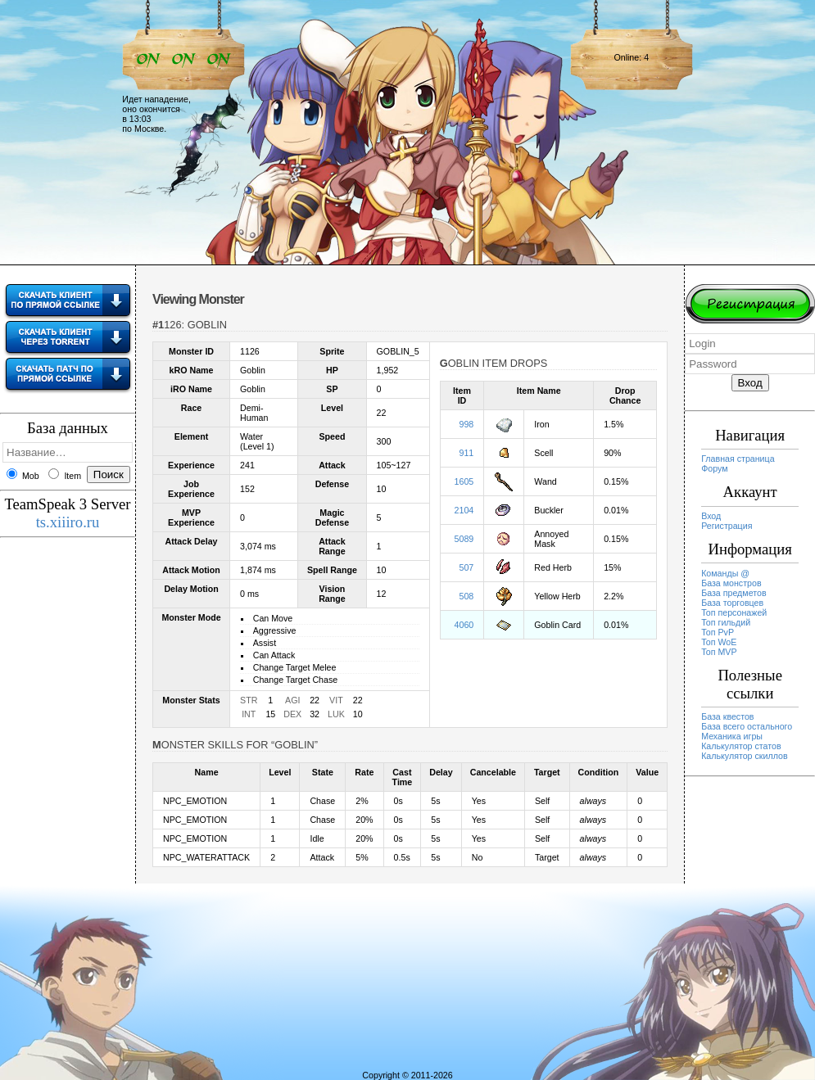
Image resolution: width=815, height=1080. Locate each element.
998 (467, 424)
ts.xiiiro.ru (68, 522)
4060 (464, 625)
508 (467, 596)
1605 (464, 481)
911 (467, 453)
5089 (464, 539)
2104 (464, 510)
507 (467, 567)
